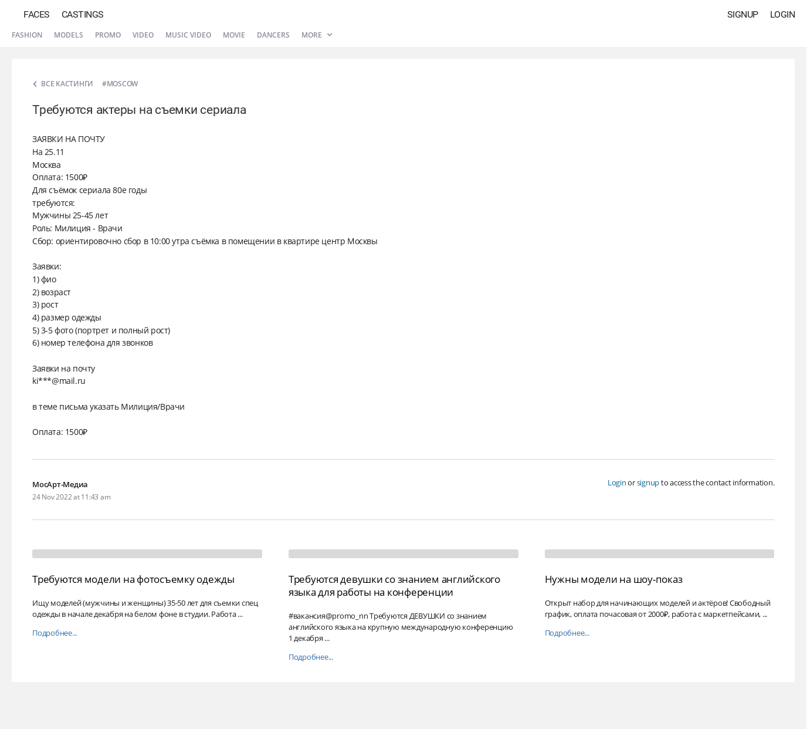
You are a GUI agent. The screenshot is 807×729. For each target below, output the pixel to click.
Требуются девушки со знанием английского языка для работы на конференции (394, 585)
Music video (188, 35)
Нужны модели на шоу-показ (614, 579)
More (316, 35)
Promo (108, 35)
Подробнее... (54, 633)
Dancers (273, 35)
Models (68, 35)
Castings (83, 14)
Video (143, 35)
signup (648, 482)
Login (782, 14)
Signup (742, 14)
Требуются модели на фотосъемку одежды (133, 579)
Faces (36, 14)
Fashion (27, 35)
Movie (234, 35)
